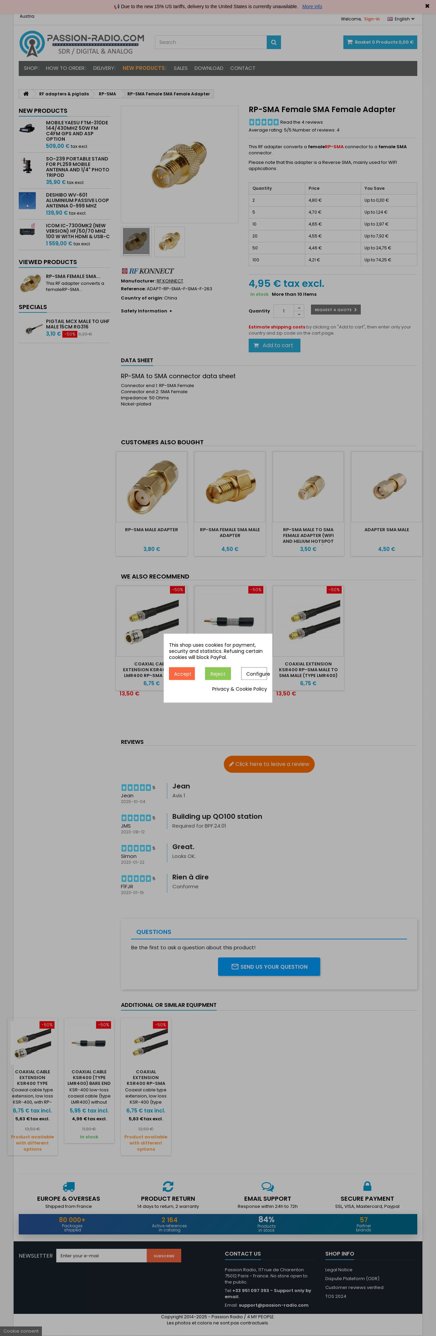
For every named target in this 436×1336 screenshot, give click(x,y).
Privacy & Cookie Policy (239, 689)
